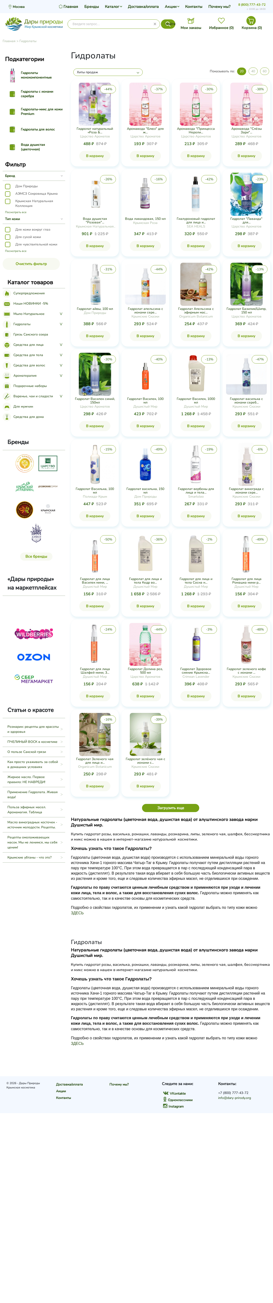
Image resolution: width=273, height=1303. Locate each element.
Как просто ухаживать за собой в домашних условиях (32, 764)
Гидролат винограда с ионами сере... (246, 491)
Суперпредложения (24, 293)
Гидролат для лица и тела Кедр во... (145, 581)
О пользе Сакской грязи (26, 752)
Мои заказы (191, 27)
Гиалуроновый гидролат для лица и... (196, 220)
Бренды (91, 6)
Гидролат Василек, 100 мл (145, 401)
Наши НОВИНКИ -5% (25, 303)
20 (242, 71)
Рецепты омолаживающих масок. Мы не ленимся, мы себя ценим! (32, 842)
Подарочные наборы (25, 386)
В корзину (95, 156)
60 (265, 71)
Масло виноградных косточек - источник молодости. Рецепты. (32, 825)
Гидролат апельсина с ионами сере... (145, 311)
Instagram (173, 1106)
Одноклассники (178, 1100)
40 (253, 71)
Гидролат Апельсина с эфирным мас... (196, 311)
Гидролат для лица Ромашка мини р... (247, 581)
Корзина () (252, 27)
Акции (170, 6)
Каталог (112, 6)
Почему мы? (219, 6)
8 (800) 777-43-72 (252, 5)
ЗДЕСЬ (77, 913)
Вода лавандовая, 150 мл (145, 218)
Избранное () (221, 27)
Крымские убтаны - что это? (29, 857)
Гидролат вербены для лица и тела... (196, 491)
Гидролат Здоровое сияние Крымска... (195, 671)
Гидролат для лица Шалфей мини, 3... (95, 671)
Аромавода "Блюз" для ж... (145, 130)
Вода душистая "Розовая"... (95, 220)
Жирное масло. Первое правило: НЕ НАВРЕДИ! (26, 779)
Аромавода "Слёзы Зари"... (246, 130)
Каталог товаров (30, 282)
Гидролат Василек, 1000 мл (196, 401)
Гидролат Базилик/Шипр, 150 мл (246, 311)
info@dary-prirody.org (234, 1098)
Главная (9, 41)
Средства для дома (23, 417)
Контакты (193, 6)
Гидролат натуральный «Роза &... (95, 130)
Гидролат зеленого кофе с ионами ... (246, 671)
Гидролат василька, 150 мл (145, 491)
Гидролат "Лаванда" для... (246, 220)
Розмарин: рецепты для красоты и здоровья (33, 729)
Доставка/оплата (143, 6)
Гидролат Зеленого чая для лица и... (95, 761)
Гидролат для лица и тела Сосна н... (196, 581)
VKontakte (174, 1093)
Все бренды (36, 556)
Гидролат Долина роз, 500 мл (145, 671)
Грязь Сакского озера (25, 334)
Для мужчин (18, 406)
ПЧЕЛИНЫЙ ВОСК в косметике (32, 742)
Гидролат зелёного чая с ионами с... (145, 761)
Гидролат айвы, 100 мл (95, 309)
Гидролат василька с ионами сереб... (246, 401)
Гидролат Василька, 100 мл (95, 491)
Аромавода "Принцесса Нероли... (196, 130)
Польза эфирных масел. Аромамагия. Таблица (26, 809)
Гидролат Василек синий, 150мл (95, 401)
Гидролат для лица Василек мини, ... (95, 581)
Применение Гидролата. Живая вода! (32, 794)
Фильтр (15, 164)
